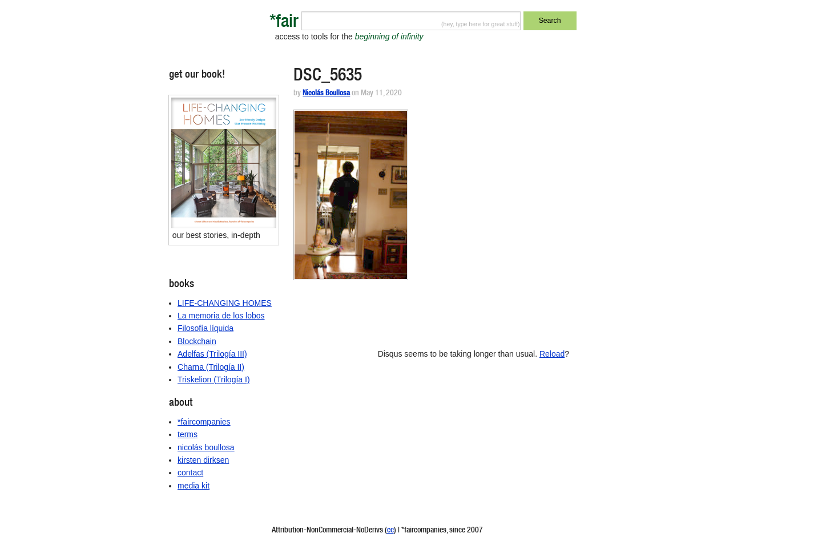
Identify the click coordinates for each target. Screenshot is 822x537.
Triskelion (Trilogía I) (214, 379)
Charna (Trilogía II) (211, 367)
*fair (284, 23)
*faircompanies (204, 421)
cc (390, 531)
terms (188, 434)
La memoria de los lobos (221, 315)
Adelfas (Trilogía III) (212, 353)
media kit (193, 485)
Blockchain (197, 341)
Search (550, 21)
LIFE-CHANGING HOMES (225, 303)
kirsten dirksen (203, 460)
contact (190, 472)
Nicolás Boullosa (326, 94)
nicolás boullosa (206, 447)
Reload (552, 353)
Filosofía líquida (205, 328)
